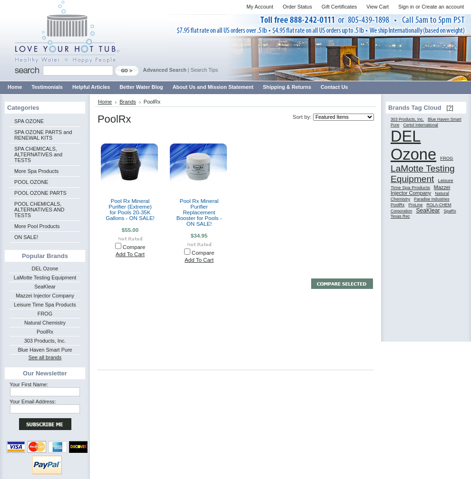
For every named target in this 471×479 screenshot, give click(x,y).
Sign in (406, 7)
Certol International (420, 125)
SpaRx (450, 211)
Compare (134, 247)
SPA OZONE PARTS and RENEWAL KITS (43, 135)
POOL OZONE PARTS (40, 193)
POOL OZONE (31, 182)
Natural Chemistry (45, 323)
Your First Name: (29, 384)
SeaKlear (45, 286)
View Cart (377, 7)
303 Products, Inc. (45, 341)
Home (105, 102)
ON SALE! (26, 237)
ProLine (415, 204)
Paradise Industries (431, 199)
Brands (127, 102)
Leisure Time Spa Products (45, 304)
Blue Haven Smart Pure (45, 350)
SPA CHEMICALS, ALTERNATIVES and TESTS (38, 154)
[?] (449, 107)
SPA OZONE (29, 121)
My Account (259, 7)
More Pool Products (37, 226)
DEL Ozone (45, 268)
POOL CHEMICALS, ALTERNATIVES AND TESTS (39, 209)
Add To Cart (130, 254)
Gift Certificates (339, 7)
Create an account (443, 7)
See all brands (45, 357)
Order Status (297, 7)
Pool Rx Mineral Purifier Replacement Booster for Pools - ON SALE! (199, 212)
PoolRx (45, 332)
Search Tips (204, 70)
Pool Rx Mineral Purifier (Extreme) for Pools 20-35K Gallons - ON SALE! (130, 209)
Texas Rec (400, 216)
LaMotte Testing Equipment (45, 277)
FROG (45, 313)
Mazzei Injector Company (45, 295)
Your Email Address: (33, 401)
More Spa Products (36, 171)
